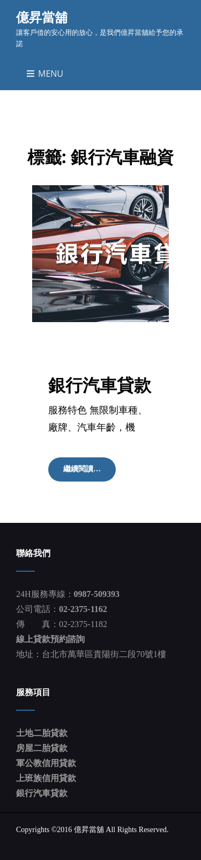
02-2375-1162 (83, 609)
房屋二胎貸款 (42, 748)
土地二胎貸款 (42, 733)
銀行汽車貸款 (99, 384)
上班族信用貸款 (46, 778)
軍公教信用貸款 (46, 763)
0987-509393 (97, 594)
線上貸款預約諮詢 (50, 639)
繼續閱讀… (85, 472)
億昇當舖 (42, 17)
